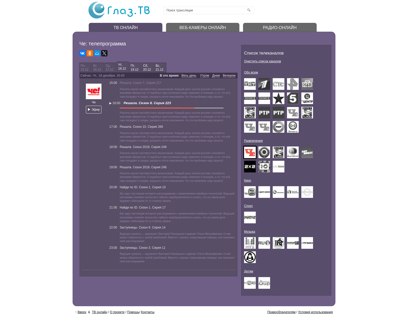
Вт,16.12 (97, 67)
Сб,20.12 (147, 67)
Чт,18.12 (122, 66)
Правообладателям (281, 312)
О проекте (117, 312)
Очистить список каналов (262, 61)
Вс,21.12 (159, 67)
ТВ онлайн (99, 312)
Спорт (248, 206)
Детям (248, 271)
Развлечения (253, 141)
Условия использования (315, 312)
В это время (169, 75)
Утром (204, 75)
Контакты (148, 312)
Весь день (189, 75)
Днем (216, 75)
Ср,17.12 (109, 67)
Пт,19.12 (134, 67)
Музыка (249, 231)
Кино (247, 180)
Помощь (133, 312)
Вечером (229, 75)
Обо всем (251, 72)
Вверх (82, 312)
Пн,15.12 (84, 67)
